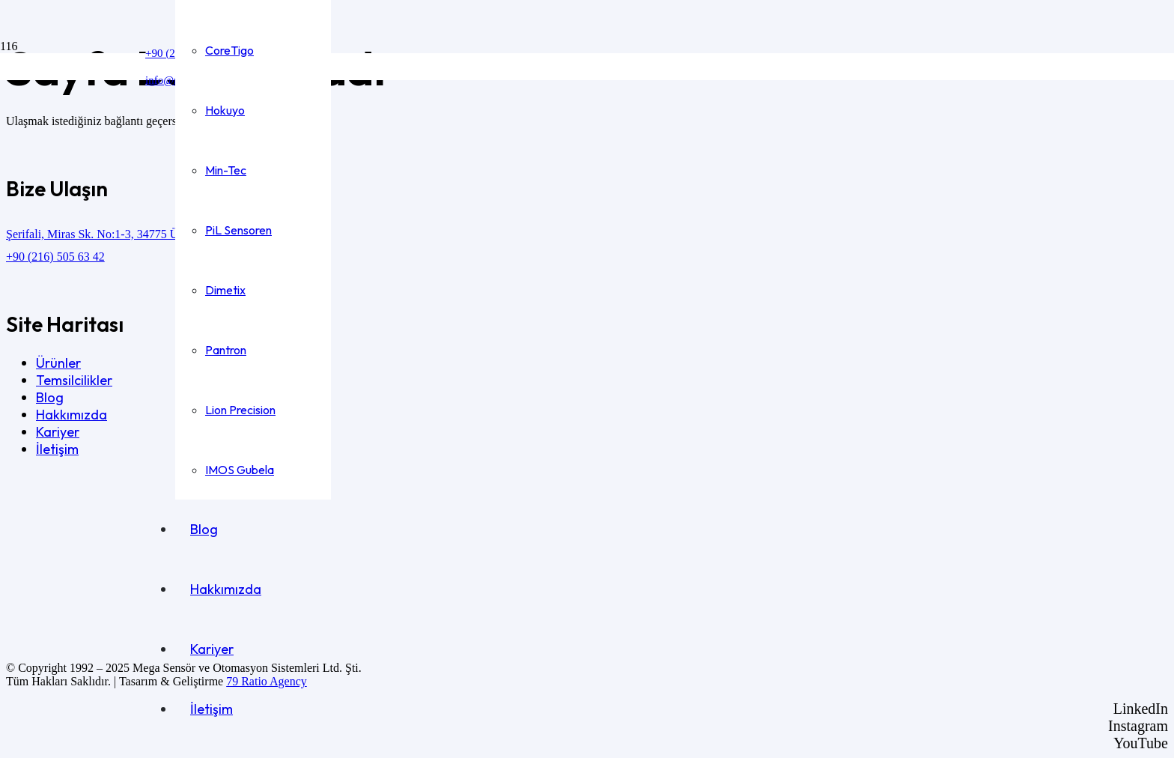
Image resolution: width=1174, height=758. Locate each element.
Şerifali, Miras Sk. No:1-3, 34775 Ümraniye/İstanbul (133, 234)
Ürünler (58, 363)
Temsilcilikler (74, 380)
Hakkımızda (71, 414)
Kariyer (57, 431)
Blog (50, 397)
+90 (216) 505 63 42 (55, 256)
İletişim (57, 449)
